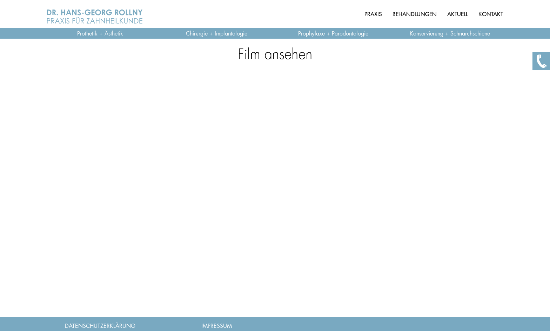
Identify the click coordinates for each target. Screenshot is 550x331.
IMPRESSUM (216, 326)
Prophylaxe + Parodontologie (333, 34)
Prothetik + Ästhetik (100, 34)
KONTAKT (490, 14)
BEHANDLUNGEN (415, 14)
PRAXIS (373, 14)
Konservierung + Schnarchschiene (450, 34)
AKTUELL (457, 14)
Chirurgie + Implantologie (216, 34)
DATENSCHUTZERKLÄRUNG (100, 326)
